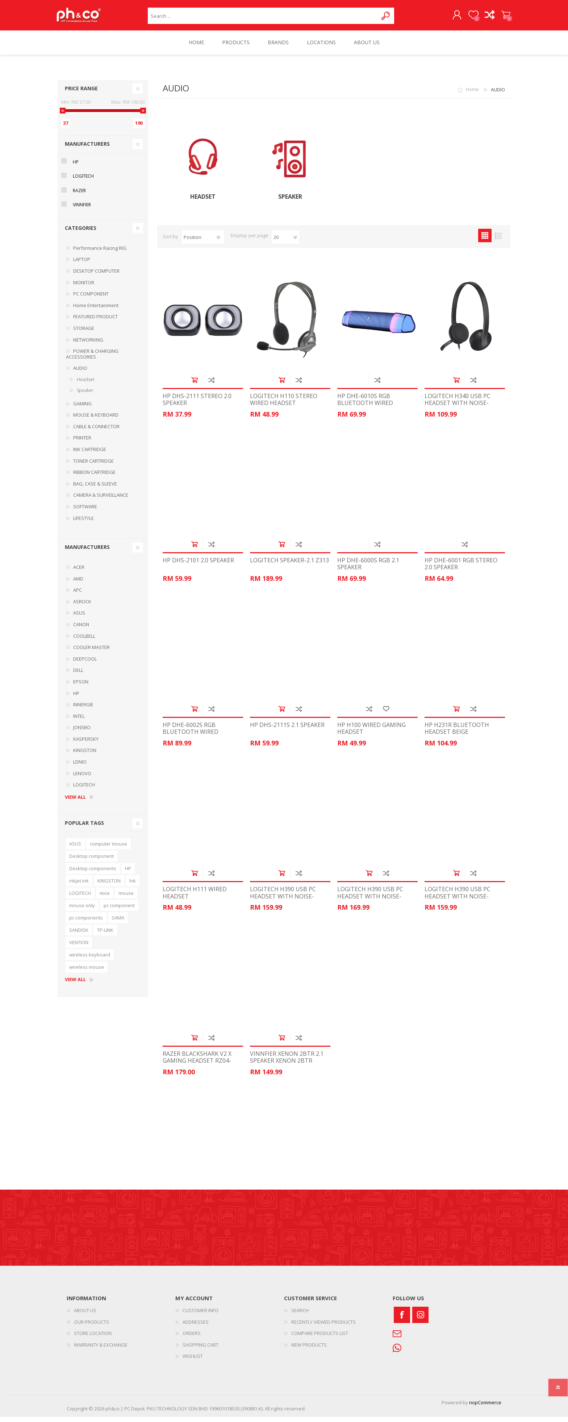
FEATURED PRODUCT (95, 321)
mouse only (82, 910)
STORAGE (83, 333)
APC (77, 595)
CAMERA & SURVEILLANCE (100, 500)
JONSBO (82, 732)
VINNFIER (82, 210)
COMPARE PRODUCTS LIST (319, 1338)
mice (105, 898)
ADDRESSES (196, 1327)
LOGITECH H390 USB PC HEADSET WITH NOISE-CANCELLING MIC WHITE (459, 901)
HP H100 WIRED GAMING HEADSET (371, 733)
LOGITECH (83, 181)
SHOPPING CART (502, 18)
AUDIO (80, 373)
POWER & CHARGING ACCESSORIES (92, 359)
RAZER (79, 196)
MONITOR (83, 287)
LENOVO (82, 778)
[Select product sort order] (203, 242)
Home (472, 94)
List (498, 240)
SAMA (118, 922)
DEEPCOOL (85, 664)
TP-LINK (105, 935)
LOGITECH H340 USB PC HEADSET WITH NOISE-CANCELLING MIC (457, 408)
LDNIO (80, 767)
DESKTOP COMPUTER (96, 276)
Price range (81, 93)
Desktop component (91, 861)
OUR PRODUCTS (91, 1327)
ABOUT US (85, 1315)
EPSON (80, 686)
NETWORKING (88, 345)
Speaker (290, 201)
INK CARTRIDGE (89, 454)
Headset (203, 201)
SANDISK (78, 935)
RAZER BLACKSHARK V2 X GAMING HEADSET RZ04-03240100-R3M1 (197, 1065)
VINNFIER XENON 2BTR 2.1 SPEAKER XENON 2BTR (286, 1062)
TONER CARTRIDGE (93, 466)
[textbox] (263, 18)
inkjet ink (79, 885)
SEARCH (300, 1315)
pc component (119, 910)
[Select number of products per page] (285, 242)
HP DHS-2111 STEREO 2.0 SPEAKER (197, 405)
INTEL (79, 721)
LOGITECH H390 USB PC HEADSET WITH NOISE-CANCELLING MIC (283, 901)
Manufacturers (87, 148)
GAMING (82, 408)
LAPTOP (81, 264)
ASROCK (82, 606)
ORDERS (192, 1338)
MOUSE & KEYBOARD (95, 420)
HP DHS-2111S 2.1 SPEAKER (287, 730)
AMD (78, 583)
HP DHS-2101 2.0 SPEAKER (198, 565)
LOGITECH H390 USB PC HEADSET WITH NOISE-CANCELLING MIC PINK (370, 901)
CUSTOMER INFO (200, 1315)
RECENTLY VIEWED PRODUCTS (323, 1327)
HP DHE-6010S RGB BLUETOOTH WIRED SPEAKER (365, 408)
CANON (81, 629)
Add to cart (194, 385)
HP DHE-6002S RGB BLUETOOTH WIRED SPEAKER (190, 737)
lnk (132, 885)
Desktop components (92, 873)
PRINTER (82, 442)
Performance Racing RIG (99, 253)
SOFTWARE (85, 511)
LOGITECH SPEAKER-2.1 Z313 (289, 565)
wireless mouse (86, 972)
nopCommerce (485, 1407)
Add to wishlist (385, 714)
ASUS (79, 618)
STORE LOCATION (93, 1338)
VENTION (78, 947)
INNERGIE (83, 709)
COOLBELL (84, 641)
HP (76, 167)
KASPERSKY (86, 744)
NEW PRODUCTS (309, 1350)
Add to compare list (211, 385)
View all (75, 802)
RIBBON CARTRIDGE (94, 477)
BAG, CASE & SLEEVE (95, 488)
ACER (78, 572)
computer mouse (108, 849)
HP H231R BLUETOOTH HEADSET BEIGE (457, 733)
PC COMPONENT (91, 298)
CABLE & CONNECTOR (96, 431)
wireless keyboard (89, 959)
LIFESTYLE (83, 523)
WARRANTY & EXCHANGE (101, 1350)
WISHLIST (193, 1361)
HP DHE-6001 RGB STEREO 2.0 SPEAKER (461, 569)
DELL (78, 675)
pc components (86, 922)
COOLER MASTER (91, 652)
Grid (485, 240)
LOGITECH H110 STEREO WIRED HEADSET (283, 405)
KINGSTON (84, 755)
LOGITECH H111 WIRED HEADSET (195, 898)
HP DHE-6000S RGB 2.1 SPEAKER (368, 569)
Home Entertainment (95, 310)
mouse (126, 898)
